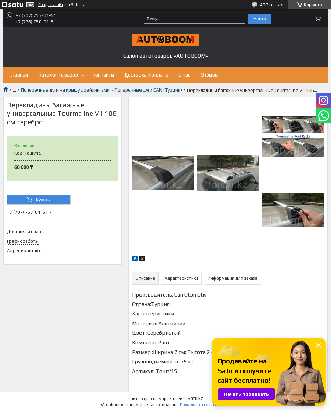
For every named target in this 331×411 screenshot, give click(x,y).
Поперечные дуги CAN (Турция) (148, 90)
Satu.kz (195, 398)
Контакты (103, 75)
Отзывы (209, 75)
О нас (184, 75)
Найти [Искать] (259, 18)
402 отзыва (272, 4)
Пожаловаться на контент (205, 404)
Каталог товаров (58, 75)
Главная (18, 75)
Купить (43, 199)
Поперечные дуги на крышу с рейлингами (65, 90)
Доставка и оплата (146, 75)
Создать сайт (50, 4)
